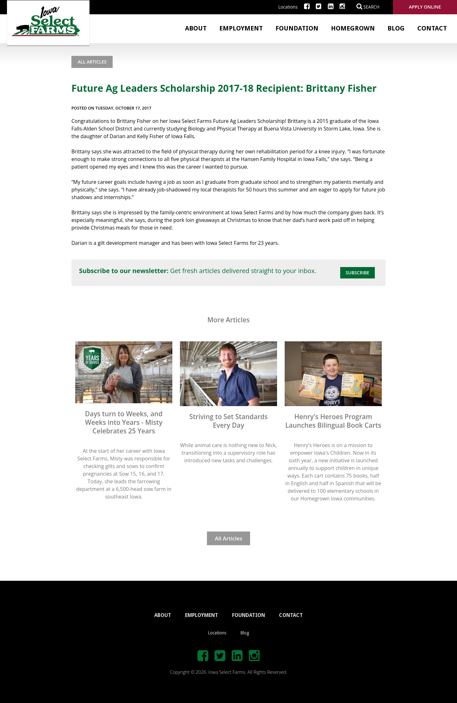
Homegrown (353, 28)
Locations (288, 7)
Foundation (296, 28)
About (196, 28)
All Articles (92, 62)
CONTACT (291, 615)
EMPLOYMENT (201, 615)
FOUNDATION (248, 615)
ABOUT (162, 615)
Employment (241, 28)
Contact (432, 28)
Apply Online (425, 7)
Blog (396, 28)
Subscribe (357, 273)
